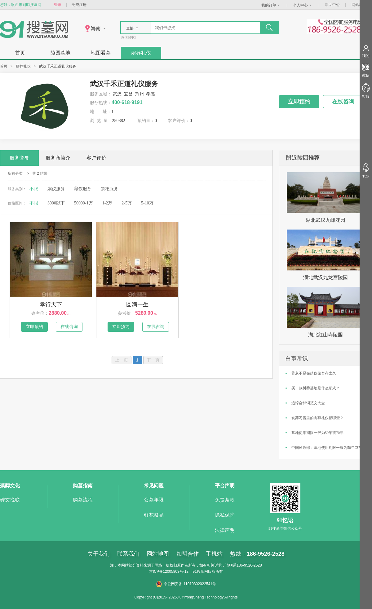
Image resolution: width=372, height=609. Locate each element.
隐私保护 (225, 515)
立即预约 (299, 102)
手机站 (214, 554)
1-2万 (107, 203)
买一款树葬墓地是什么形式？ (315, 388)
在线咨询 (343, 102)
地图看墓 (101, 52)
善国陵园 (128, 37)
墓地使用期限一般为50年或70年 (317, 433)
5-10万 (147, 203)
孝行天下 (51, 304)
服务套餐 (19, 157)
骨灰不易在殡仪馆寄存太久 (313, 373)
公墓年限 (154, 499)
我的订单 (271, 5)
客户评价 (96, 157)
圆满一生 (137, 304)
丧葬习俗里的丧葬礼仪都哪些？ (317, 418)
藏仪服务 (82, 188)
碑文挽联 (10, 499)
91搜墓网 (200, 571)
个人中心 (303, 5)
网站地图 (359, 4)
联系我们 (128, 554)
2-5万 (127, 203)
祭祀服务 (109, 188)
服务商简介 (58, 157)
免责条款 (225, 499)
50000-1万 (83, 203)
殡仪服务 (56, 188)
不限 (33, 188)
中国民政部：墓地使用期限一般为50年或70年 (328, 447)
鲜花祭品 (154, 515)
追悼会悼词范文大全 (308, 403)
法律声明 (225, 530)
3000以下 (56, 203)
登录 (57, 4)
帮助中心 (332, 4)
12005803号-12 (175, 571)
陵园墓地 (60, 52)
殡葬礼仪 (141, 52)
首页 (20, 52)
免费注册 (79, 4)
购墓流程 (83, 499)
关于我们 (98, 554)
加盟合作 (187, 554)
